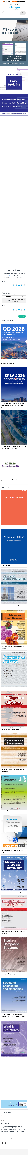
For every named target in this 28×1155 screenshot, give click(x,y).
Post (22, 316)
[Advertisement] (14, 131)
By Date (3, 1120)
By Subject (3, 1115)
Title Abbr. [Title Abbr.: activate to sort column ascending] (8, 296)
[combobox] (7, 290)
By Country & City (5, 1118)
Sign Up (16, 4)
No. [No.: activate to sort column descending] (3, 296)
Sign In (11, 4)
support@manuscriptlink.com (8, 1138)
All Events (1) (14, 275)
